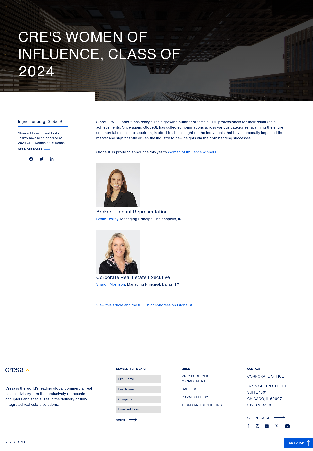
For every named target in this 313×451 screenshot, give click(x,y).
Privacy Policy (195, 397)
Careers (189, 389)
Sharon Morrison (110, 284)
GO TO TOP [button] (296, 443)
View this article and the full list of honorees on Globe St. (144, 305)
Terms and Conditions (202, 405)
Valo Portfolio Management (196, 378)
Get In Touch (266, 417)
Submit (121, 419)
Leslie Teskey (107, 218)
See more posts (30, 149)
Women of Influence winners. (193, 152)
